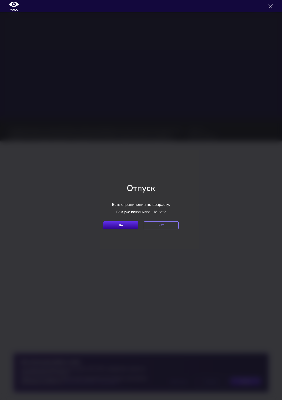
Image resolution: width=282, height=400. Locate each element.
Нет (161, 225)
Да (121, 225)
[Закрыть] (270, 6)
